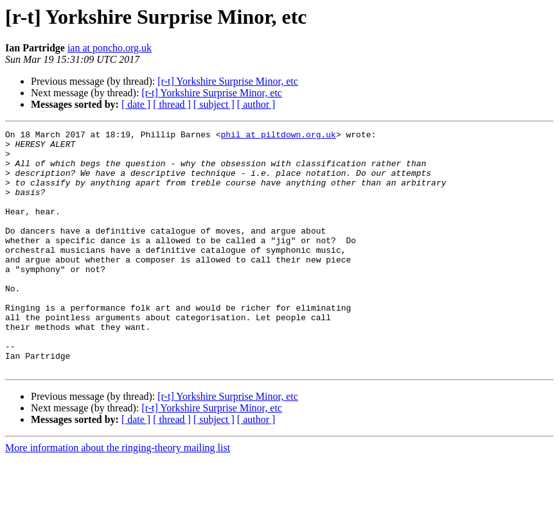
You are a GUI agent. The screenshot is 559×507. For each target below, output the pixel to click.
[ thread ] (172, 104)
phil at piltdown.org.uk (277, 136)
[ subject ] (214, 104)
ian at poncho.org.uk (109, 47)
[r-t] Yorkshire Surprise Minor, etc (227, 81)
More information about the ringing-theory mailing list (117, 495)
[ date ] (135, 104)
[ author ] (256, 104)
